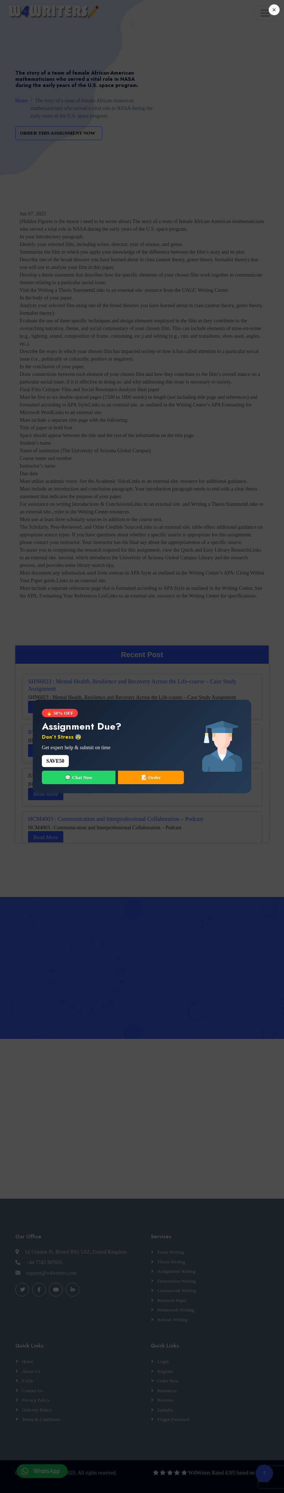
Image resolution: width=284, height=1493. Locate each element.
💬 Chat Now (78, 777)
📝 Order (151, 777)
